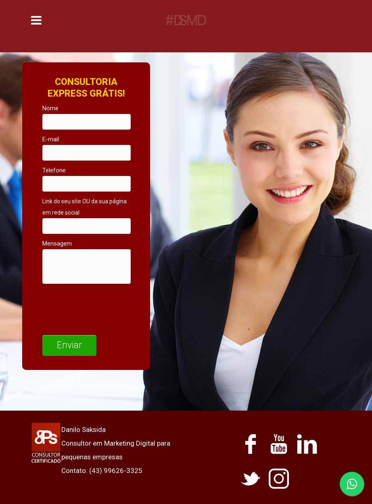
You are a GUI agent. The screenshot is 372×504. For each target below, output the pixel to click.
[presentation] (103, 307)
